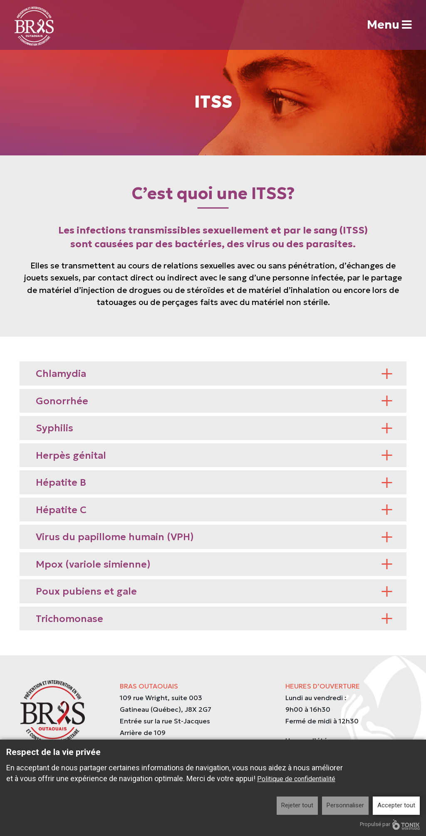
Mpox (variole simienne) (214, 564)
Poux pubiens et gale (214, 591)
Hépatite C (214, 510)
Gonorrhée (214, 401)
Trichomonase (214, 619)
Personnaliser (345, 805)
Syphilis (214, 428)
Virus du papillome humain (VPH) (214, 537)
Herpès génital (214, 455)
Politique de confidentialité (296, 779)
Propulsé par (390, 824)
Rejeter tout (297, 805)
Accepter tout (396, 805)
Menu (388, 25)
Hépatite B (214, 482)
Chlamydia (214, 373)
